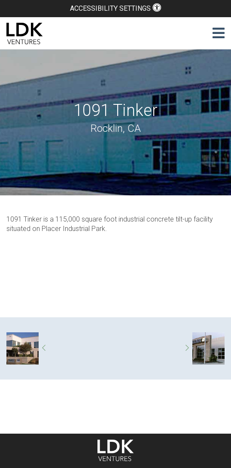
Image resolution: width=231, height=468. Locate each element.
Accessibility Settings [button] (115, 8)
